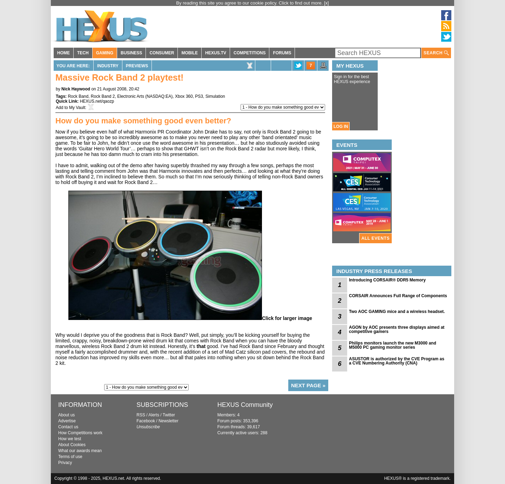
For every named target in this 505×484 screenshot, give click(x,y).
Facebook (145, 420)
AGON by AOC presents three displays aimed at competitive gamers (396, 329)
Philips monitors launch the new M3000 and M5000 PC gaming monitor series (392, 345)
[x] (326, 3)
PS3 (199, 96)
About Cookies (72, 444)
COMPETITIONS (249, 52)
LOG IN (341, 126)
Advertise (67, 420)
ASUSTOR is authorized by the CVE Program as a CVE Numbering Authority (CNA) (396, 361)
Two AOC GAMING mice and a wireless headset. (397, 311)
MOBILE (189, 52)
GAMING (104, 52)
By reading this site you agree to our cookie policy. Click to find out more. (250, 3)
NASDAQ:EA (159, 96)
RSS (140, 415)
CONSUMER (161, 52)
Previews (137, 65)
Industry (108, 65)
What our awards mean (80, 450)
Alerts (153, 415)
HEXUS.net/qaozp (97, 101)
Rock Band (78, 96)
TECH (83, 52)
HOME (63, 52)
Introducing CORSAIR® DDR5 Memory (387, 280)
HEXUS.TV (215, 52)
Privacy (65, 462)
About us (66, 415)
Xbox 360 (184, 96)
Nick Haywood (75, 89)
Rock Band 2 (103, 96)
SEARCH (436, 53)
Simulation (215, 96)
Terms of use (70, 456)
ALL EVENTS (376, 238)
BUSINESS (131, 52)
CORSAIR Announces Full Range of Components (398, 296)
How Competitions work (80, 432)
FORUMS (282, 52)
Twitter (169, 415)
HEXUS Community (245, 404)
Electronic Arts (130, 96)
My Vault (77, 107)
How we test (69, 438)
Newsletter (169, 420)
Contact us (68, 426)
